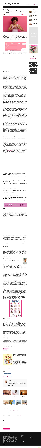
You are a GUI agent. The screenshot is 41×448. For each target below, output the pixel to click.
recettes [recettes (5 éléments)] (30, 70)
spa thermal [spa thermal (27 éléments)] (36, 71)
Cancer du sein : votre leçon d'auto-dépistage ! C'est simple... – (12, 410)
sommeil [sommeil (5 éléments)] (32, 71)
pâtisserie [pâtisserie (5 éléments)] (34, 69)
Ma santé (7, 9)
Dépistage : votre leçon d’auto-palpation (8, 371)
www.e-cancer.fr (5, 349)
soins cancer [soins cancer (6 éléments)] (36, 70)
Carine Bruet (9, 380)
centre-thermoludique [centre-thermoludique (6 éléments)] (32, 64)
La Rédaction (22, 437)
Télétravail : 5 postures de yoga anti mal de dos (35, 23)
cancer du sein (5, 376)
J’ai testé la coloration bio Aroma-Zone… (35, 11)
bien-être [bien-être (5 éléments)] (30, 63)
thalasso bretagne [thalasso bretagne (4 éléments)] (35, 72)
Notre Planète (31, 438)
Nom (4, 420)
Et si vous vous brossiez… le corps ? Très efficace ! (35, 15)
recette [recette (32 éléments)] (36, 69)
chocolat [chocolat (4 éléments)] (35, 64)
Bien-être (4, 9)
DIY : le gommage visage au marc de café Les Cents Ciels (35, 19)
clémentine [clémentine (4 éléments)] (30, 65)
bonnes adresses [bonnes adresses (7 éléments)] (33, 63)
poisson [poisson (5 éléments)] (32, 69)
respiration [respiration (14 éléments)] (33, 70)
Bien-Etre (31, 436)
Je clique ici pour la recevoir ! (24, 442)
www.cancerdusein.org (5, 348)
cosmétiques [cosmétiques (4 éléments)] (36, 65)
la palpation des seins (9, 150)
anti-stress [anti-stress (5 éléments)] (33, 62)
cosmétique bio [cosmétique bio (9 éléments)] (33, 65)
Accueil (30, 435)
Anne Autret (22, 436)
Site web (4, 425)
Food (30, 437)
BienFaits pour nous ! (11, 4)
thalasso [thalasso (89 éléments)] (32, 72)
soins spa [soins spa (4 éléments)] (30, 71)
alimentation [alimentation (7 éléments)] (30, 62)
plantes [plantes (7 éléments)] (30, 69)
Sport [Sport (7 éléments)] (30, 72)
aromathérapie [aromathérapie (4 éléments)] (36, 62)
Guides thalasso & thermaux (33, 439)
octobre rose (10, 376)
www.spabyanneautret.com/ (33, 58)
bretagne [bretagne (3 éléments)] (36, 63)
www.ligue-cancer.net (5, 350)
